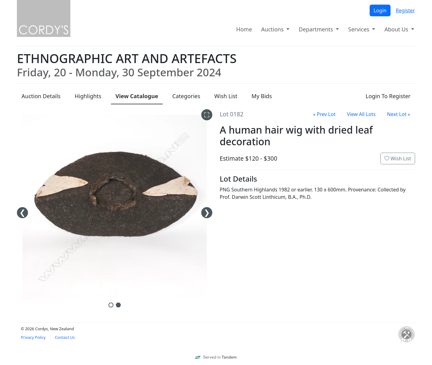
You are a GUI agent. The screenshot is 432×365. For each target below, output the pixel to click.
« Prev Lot (324, 114)
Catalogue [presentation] (137, 96)
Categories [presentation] (186, 96)
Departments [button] (316, 29)
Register (405, 10)
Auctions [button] (273, 29)
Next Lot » (398, 114)
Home (244, 29)
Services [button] (359, 29)
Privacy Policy (33, 337)
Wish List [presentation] (226, 96)
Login (380, 10)
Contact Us (65, 337)
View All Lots (361, 114)
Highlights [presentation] (88, 96)
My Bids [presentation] (262, 96)
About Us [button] (397, 29)
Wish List (397, 158)
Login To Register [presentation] (388, 96)
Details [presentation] (41, 96)
